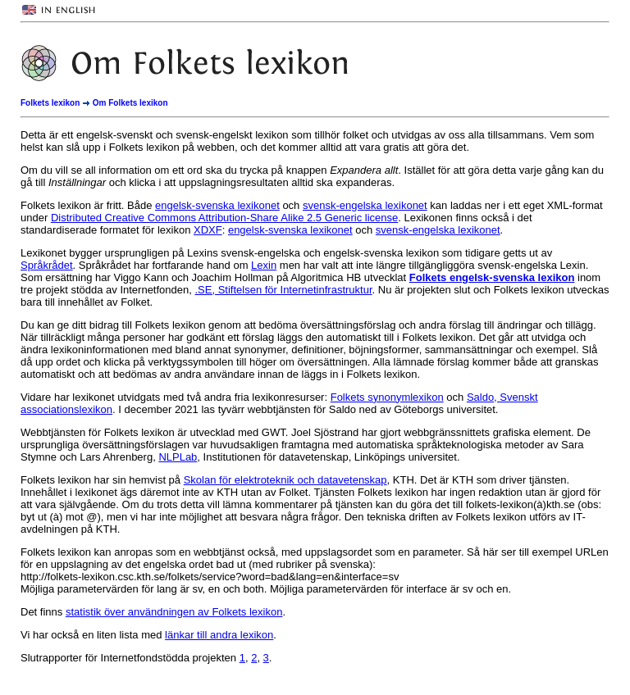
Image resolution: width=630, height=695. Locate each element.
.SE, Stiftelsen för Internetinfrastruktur (283, 290)
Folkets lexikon (50, 102)
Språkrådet (47, 265)
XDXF (208, 230)
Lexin (263, 265)
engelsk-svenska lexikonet (217, 205)
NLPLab (177, 457)
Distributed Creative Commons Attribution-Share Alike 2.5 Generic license (224, 217)
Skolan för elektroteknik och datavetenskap (285, 480)
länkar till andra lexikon (219, 635)
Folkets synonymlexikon (387, 397)
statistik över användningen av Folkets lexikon (174, 612)
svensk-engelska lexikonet (365, 205)
